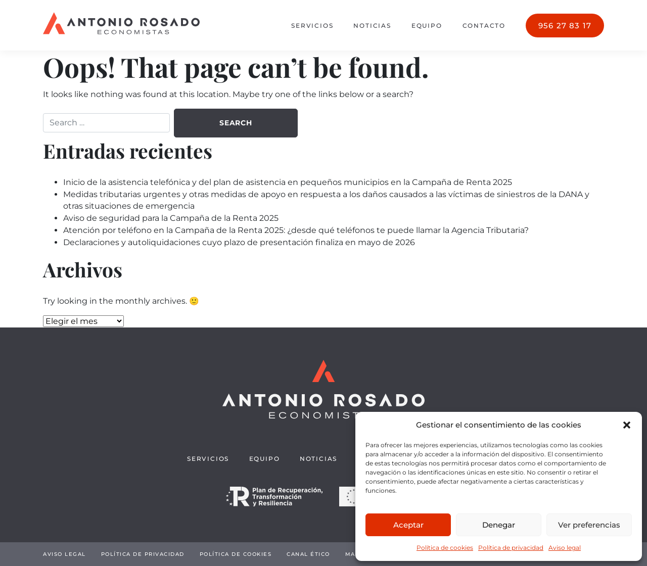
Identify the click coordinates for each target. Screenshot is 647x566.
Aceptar (408, 525)
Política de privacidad (510, 547)
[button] (627, 425)
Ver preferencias (589, 525)
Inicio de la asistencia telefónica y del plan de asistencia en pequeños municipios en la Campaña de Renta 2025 (287, 182)
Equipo (426, 25)
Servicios (312, 25)
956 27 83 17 (564, 25)
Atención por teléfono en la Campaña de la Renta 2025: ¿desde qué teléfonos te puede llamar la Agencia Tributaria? (296, 230)
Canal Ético (308, 554)
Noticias (372, 25)
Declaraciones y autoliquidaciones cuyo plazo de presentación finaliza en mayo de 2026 (239, 242)
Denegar (498, 525)
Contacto (484, 25)
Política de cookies (445, 547)
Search (235, 122)
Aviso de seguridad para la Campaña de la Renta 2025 (171, 218)
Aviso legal (564, 547)
